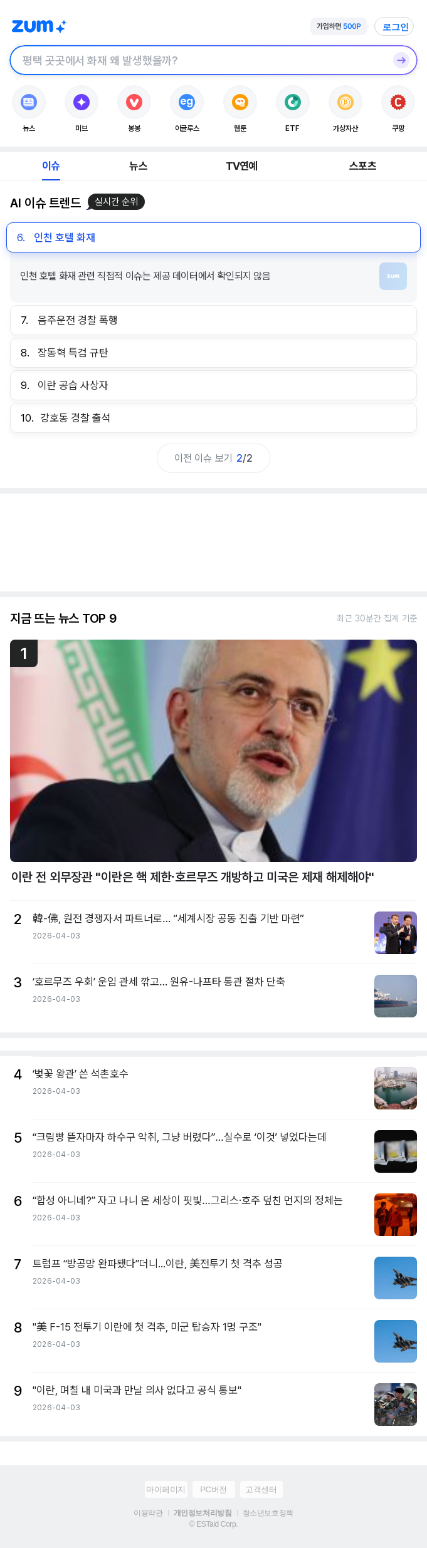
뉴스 (138, 166)
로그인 (395, 27)
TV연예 (242, 166)
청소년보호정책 (268, 1513)
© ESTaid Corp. (213, 1524)
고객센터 (261, 1489)
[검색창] (197, 60)
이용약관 (148, 1513)
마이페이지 (166, 1489)
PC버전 (213, 1489)
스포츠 (362, 166)
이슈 (51, 166)
